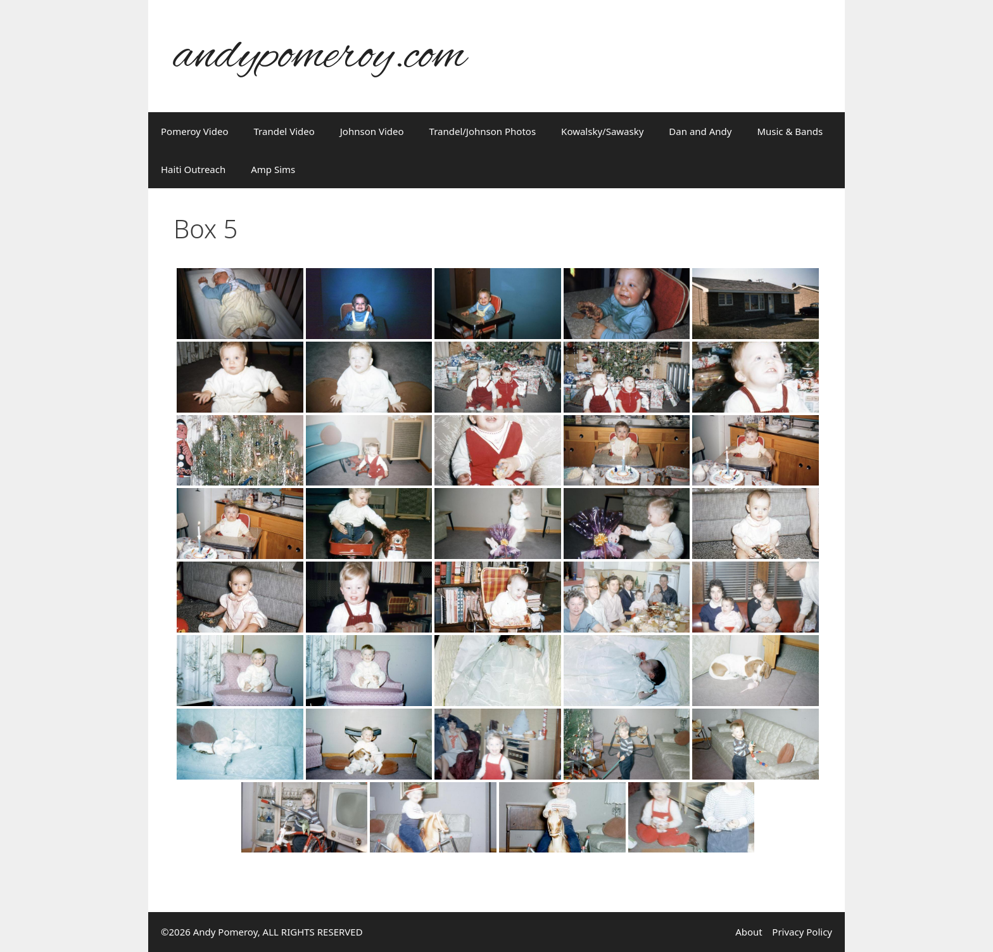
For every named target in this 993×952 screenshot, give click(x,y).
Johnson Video (372, 131)
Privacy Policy (802, 931)
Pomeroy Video (195, 131)
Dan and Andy (700, 131)
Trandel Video (284, 131)
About (748, 931)
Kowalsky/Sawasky (602, 131)
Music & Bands (790, 131)
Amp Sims (273, 169)
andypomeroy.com (320, 56)
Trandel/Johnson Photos (482, 131)
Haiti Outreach (193, 169)
